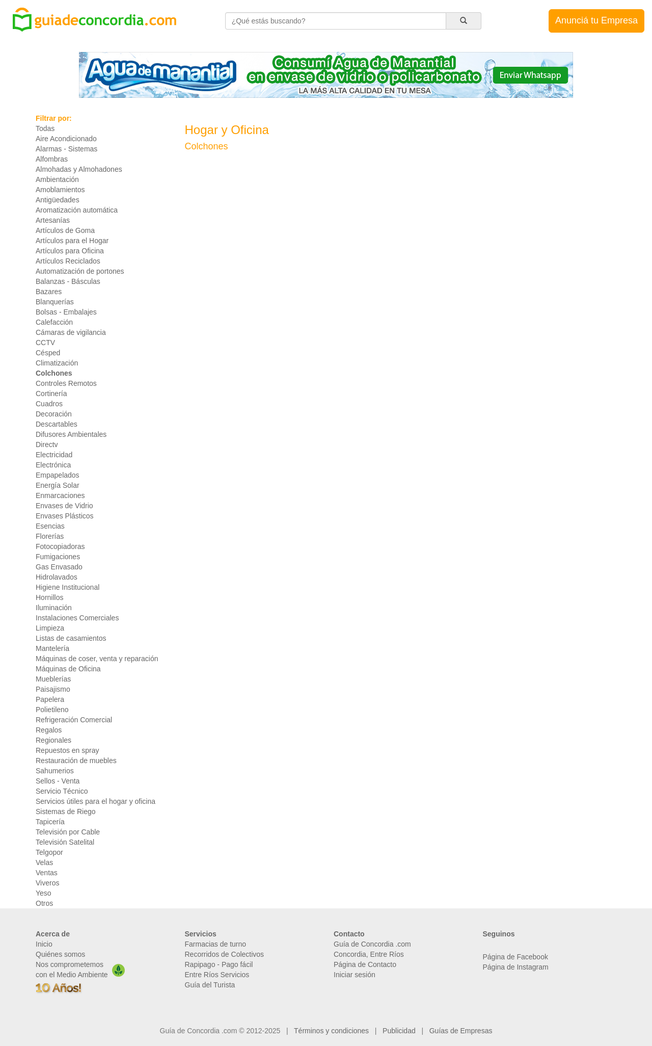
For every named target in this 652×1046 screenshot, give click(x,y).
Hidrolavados (56, 577)
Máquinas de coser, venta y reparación (97, 659)
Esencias (50, 526)
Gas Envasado (59, 567)
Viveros (47, 883)
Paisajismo (53, 689)
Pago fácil (237, 964)
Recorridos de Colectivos (224, 954)
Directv (47, 444)
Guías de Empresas (461, 1031)
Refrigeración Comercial (74, 720)
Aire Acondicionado (66, 139)
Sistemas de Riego (66, 811)
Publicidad (399, 1031)
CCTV (45, 342)
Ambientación (57, 179)
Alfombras (52, 159)
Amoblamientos (60, 190)
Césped (48, 353)
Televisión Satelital (65, 842)
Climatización (57, 363)
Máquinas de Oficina (68, 669)
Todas (45, 128)
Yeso (43, 893)
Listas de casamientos (71, 638)
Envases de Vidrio (64, 506)
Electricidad (54, 455)
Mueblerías (53, 679)
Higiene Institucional (67, 587)
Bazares (49, 291)
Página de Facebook (515, 957)
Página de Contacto (365, 964)
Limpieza (50, 628)
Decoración (54, 414)
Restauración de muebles (76, 760)
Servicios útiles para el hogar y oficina (95, 801)
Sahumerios (55, 771)
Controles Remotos (66, 383)
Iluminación (54, 608)
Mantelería (52, 648)
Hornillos (49, 597)
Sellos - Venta (57, 781)
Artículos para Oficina (70, 251)
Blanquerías (55, 302)
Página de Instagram (516, 967)
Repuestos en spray (67, 750)
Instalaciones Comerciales (77, 618)
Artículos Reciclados (68, 261)
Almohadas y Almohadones (79, 169)
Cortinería (51, 393)
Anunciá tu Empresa (596, 20)
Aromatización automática (77, 210)
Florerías (50, 536)
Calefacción (54, 322)
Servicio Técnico (62, 791)
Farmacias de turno (216, 944)
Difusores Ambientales (71, 434)
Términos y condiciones (331, 1031)
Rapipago (200, 964)
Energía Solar (57, 485)
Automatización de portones (80, 271)
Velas (44, 862)
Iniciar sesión (354, 975)
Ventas (47, 873)
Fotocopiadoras (60, 546)
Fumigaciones (58, 557)
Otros (44, 903)
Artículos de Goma (65, 230)
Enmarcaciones (60, 495)
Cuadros (49, 404)
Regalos (49, 730)
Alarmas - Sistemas (66, 149)
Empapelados (57, 475)
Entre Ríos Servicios (217, 975)
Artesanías (53, 220)
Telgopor (49, 852)
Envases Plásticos (65, 516)
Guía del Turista (210, 985)
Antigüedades (57, 200)
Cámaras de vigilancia (71, 332)
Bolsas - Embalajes (66, 312)
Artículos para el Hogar (72, 241)
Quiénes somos (60, 954)
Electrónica (53, 465)
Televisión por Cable (68, 832)
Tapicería (50, 822)
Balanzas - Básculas (68, 281)
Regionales (53, 740)
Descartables (56, 424)
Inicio (44, 944)
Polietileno (52, 709)
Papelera (50, 699)
